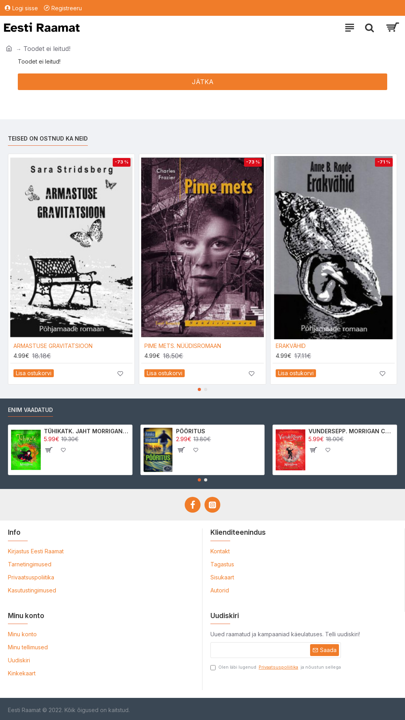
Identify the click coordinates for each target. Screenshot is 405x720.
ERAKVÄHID (291, 345)
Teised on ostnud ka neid (48, 138)
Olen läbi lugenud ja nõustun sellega (275, 667)
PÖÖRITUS (190, 431)
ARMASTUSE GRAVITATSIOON (53, 345)
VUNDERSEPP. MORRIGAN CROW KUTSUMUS (351, 431)
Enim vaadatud (30, 409)
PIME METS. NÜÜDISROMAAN (182, 345)
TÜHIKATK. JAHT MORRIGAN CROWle (86, 431)
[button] (199, 389)
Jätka (203, 82)
